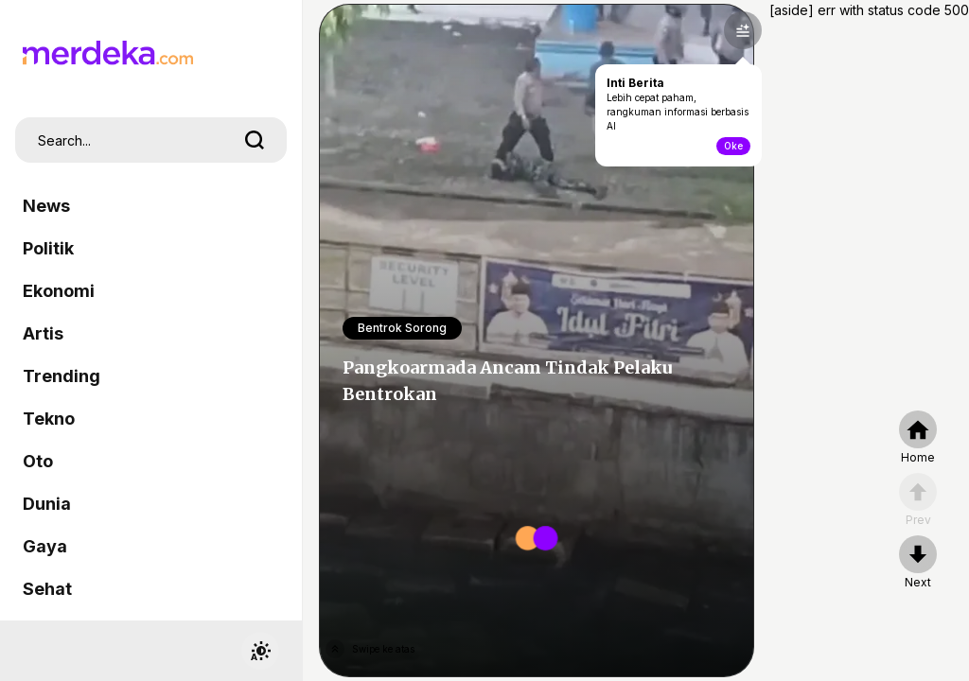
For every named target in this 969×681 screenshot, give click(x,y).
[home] (918, 437)
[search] (254, 140)
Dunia (47, 504)
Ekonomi (59, 291)
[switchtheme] (260, 651)
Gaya (45, 546)
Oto (38, 461)
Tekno (49, 418)
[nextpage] (918, 562)
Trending (61, 376)
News (46, 206)
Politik (48, 248)
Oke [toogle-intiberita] (733, 145)
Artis (43, 333)
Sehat (47, 589)
